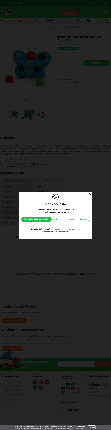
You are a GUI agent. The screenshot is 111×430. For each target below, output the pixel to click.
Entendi (92, 427)
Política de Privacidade (77, 428)
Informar (84, 219)
